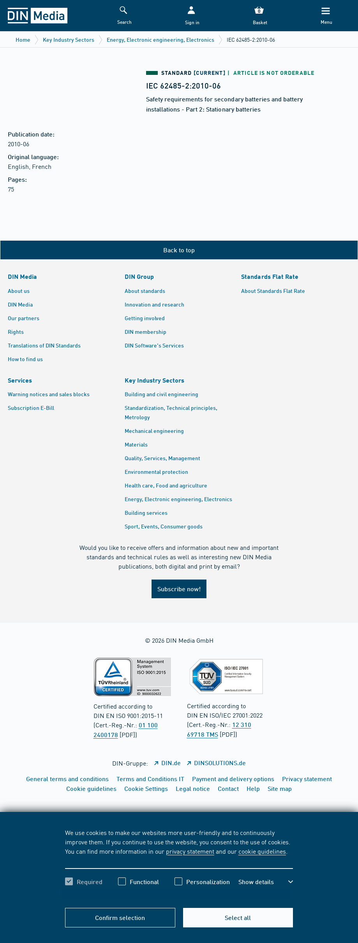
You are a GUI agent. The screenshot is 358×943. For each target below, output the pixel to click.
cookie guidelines (262, 851)
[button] (191, 16)
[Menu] (325, 16)
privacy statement (190, 851)
